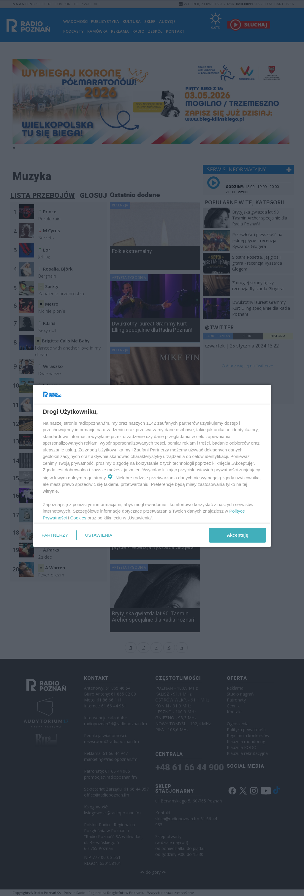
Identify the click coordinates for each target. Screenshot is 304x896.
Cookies (78, 517)
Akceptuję (237, 535)
